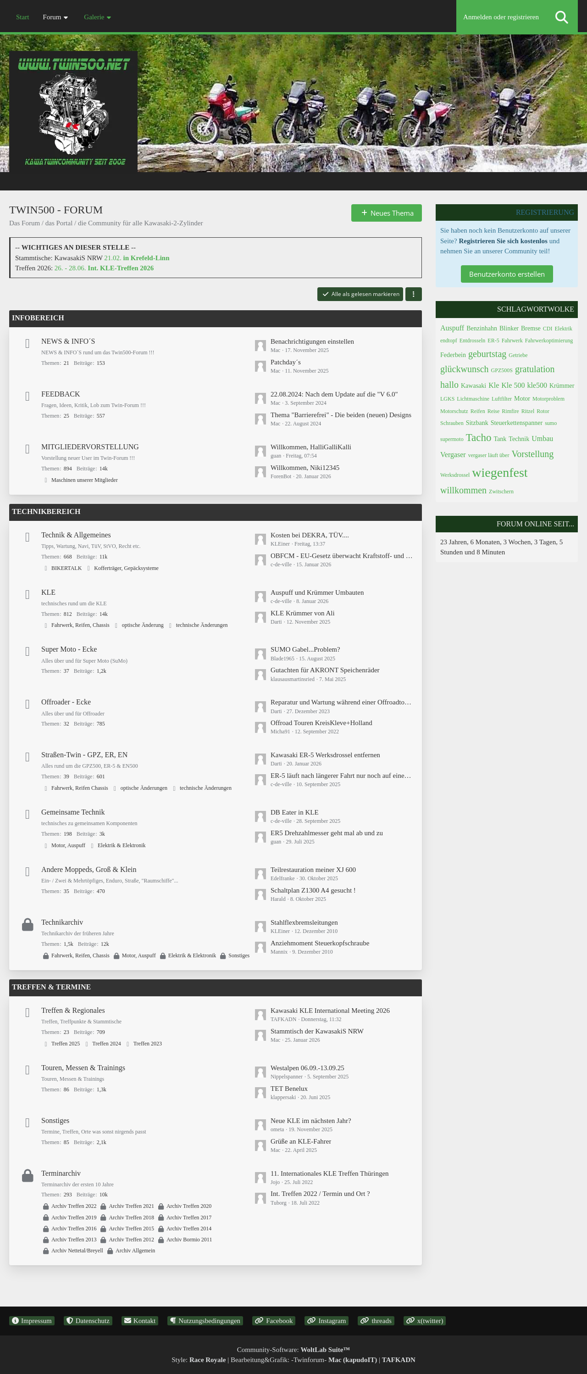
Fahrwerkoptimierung (549, 340)
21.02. (136, 258)
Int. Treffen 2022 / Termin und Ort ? (320, 1193)
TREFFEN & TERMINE (51, 987)
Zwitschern (501, 491)
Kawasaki (473, 385)
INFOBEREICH (38, 318)
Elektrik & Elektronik (122, 845)
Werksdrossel (455, 475)
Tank (500, 439)
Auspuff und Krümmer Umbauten (317, 592)
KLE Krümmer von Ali (303, 613)
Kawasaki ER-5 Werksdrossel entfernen (325, 755)
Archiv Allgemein (135, 1250)
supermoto (452, 439)
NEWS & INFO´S (68, 341)
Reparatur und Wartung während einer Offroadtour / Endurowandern (342, 702)
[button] (413, 294)
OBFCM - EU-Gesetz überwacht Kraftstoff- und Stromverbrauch (342, 555)
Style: (199, 1359)
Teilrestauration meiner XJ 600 (313, 869)
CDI (548, 328)
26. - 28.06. (104, 268)
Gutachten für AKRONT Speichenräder (325, 670)
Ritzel (528, 411)
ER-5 (493, 340)
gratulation (535, 369)
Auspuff (452, 328)
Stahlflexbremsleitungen (304, 922)
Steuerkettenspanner (517, 422)
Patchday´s (286, 362)
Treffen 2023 (147, 1043)
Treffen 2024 (106, 1043)
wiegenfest (499, 472)
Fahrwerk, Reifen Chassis (79, 788)
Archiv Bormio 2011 (189, 1239)
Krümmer (561, 385)
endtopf (448, 340)
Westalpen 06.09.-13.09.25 (307, 1068)
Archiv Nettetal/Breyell (77, 1250)
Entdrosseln (473, 340)
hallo (449, 385)
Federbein (453, 355)
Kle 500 (513, 385)
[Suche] (562, 17)
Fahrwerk (512, 340)
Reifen (478, 411)
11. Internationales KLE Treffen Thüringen (330, 1173)
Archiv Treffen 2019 (73, 1217)
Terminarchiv (61, 1173)
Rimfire (510, 411)
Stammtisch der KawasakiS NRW (317, 1031)
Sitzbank (477, 422)
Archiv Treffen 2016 (73, 1228)
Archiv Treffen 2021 (131, 1206)
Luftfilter (502, 399)
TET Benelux (289, 1088)
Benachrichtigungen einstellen (312, 341)
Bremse (531, 328)
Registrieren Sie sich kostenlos (503, 241)
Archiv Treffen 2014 (188, 1228)
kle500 (537, 385)
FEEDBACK (60, 394)
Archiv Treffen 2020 (188, 1206)
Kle (493, 385)
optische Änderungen (144, 788)
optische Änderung (143, 625)
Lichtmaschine (473, 399)
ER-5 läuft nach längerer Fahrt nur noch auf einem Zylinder (342, 775)
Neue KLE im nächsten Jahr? (311, 1120)
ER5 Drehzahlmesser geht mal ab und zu (327, 833)
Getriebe (518, 355)
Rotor (543, 411)
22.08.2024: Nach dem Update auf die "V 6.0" (334, 394)
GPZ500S (502, 370)
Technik (519, 439)
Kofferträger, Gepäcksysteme (126, 568)
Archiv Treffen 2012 (131, 1239)
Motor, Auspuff (68, 845)
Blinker (509, 328)
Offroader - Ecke (66, 702)
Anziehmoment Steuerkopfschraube (320, 943)
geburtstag (487, 354)
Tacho (479, 437)
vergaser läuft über (488, 455)
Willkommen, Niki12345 (305, 467)
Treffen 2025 (65, 1043)
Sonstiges (238, 955)
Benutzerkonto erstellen (507, 274)
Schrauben (452, 423)
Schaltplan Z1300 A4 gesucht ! (313, 890)
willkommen (463, 490)
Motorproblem (548, 399)
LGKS (447, 399)
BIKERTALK (66, 568)
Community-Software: (293, 1349)
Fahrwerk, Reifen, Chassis (80, 625)
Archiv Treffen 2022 (73, 1206)
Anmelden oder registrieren (501, 17)
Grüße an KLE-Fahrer (301, 1141)
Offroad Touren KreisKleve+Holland (321, 722)
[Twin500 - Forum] (293, 96)
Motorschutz (454, 411)
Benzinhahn (481, 328)
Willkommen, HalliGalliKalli (311, 447)
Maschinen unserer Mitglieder (84, 480)
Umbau (542, 438)
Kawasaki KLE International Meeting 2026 (330, 1010)
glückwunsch (464, 369)
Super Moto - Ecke (69, 649)
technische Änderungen (202, 625)
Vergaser (453, 454)
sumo (551, 423)
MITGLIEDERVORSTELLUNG (90, 447)
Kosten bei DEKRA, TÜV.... (310, 535)
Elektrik (563, 328)
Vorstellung (532, 454)
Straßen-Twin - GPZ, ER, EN (84, 755)
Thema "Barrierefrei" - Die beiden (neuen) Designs (341, 415)
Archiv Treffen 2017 (188, 1217)
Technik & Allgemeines (76, 535)
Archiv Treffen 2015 (131, 1228)
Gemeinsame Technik (73, 812)
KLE (48, 592)
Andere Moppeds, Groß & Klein (89, 869)
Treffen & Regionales (73, 1010)
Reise (493, 411)
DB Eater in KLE (295, 812)
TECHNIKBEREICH (46, 511)
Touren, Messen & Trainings (83, 1068)
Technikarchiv (62, 922)
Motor (522, 398)
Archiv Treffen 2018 (131, 1217)
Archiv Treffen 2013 (73, 1239)
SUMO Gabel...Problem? (305, 649)
